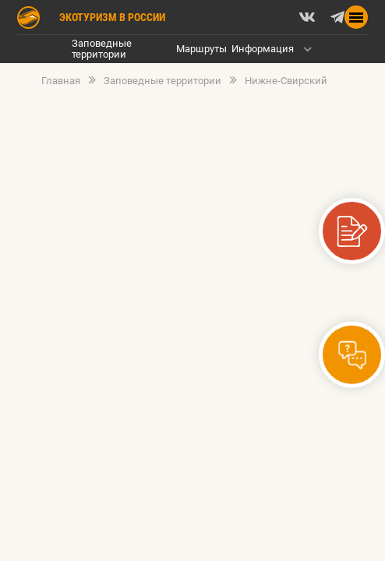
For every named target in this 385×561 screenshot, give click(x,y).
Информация (262, 49)
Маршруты (201, 49)
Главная (60, 81)
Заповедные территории (102, 48)
